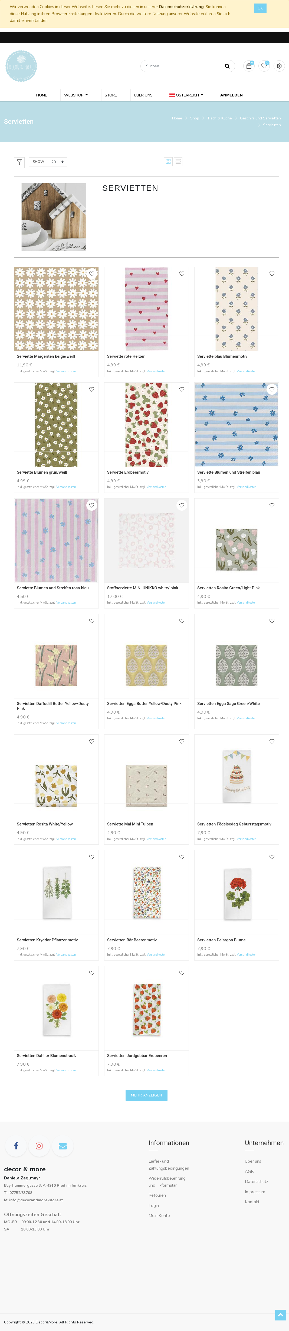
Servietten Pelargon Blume (221, 941)
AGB (249, 1171)
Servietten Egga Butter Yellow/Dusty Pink (144, 705)
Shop (194, 119)
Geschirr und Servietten (260, 119)
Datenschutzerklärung (181, 6)
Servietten (272, 126)
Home (177, 119)
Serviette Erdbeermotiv (128, 473)
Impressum (255, 1192)
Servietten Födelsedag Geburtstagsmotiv (234, 825)
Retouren (157, 1195)
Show (38, 162)
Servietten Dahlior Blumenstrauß (46, 1057)
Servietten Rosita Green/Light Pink (228, 589)
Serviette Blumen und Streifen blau (228, 473)
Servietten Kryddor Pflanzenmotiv (47, 941)
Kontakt (253, 1202)
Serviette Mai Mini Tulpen (130, 825)
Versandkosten (66, 373)
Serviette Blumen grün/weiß (42, 473)
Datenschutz (256, 1181)
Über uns (253, 1161)
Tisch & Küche (219, 119)
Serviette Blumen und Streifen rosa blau (52, 589)
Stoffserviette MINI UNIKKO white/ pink (142, 589)
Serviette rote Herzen (126, 357)
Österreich (183, 95)
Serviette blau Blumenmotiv (222, 357)
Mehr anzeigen (146, 1096)
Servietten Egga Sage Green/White (228, 705)
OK (260, 8)
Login (154, 1205)
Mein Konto (159, 1215)
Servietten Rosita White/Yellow (45, 825)
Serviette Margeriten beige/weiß (46, 357)
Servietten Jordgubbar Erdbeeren (137, 1057)
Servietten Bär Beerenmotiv (132, 941)
